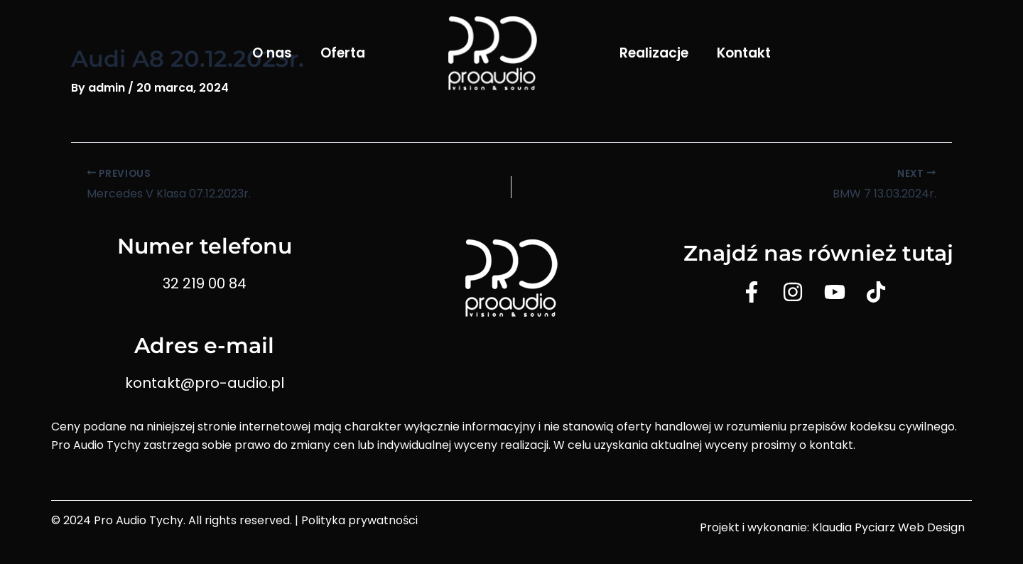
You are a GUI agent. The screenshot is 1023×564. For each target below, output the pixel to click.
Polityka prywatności (359, 520)
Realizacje (653, 53)
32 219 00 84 (205, 283)
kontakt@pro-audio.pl (204, 383)
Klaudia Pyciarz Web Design (888, 527)
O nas (272, 53)
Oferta (342, 53)
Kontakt (744, 53)
